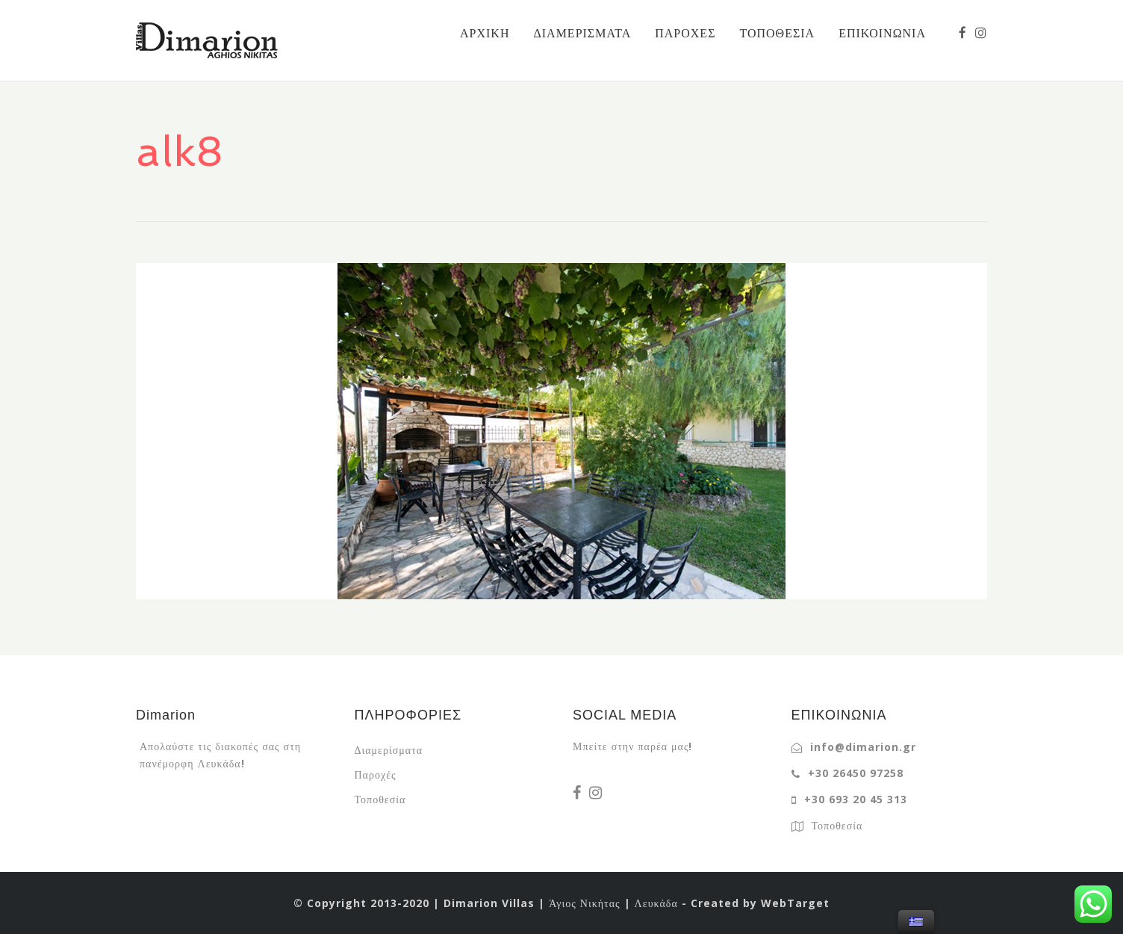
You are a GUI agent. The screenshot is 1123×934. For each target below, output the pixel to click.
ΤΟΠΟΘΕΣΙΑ (777, 33)
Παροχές (375, 774)
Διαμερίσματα (389, 750)
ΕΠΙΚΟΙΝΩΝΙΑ (882, 33)
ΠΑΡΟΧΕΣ (685, 33)
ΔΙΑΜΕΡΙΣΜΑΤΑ (582, 33)
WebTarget (795, 903)
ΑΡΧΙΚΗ (484, 33)
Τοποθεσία (380, 799)
